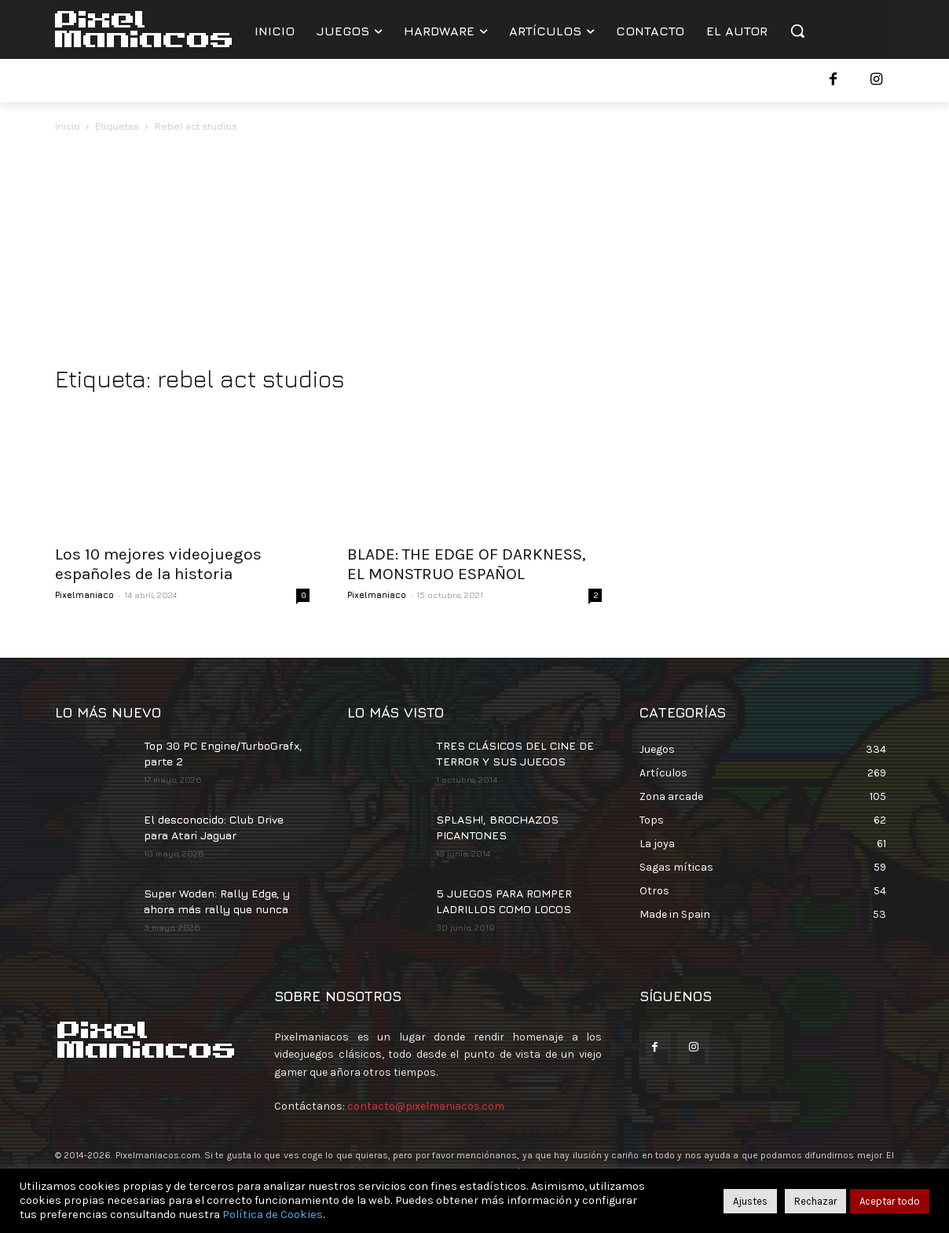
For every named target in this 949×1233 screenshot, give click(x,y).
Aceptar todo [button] (889, 1201)
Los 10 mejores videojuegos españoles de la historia (158, 564)
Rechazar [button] (815, 1201)
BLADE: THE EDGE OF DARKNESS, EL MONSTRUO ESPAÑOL (466, 564)
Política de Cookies (272, 1214)
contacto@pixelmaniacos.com (425, 1106)
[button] (797, 31)
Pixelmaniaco (84, 594)
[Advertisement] (474, 253)
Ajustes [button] (750, 1201)
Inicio (67, 126)
